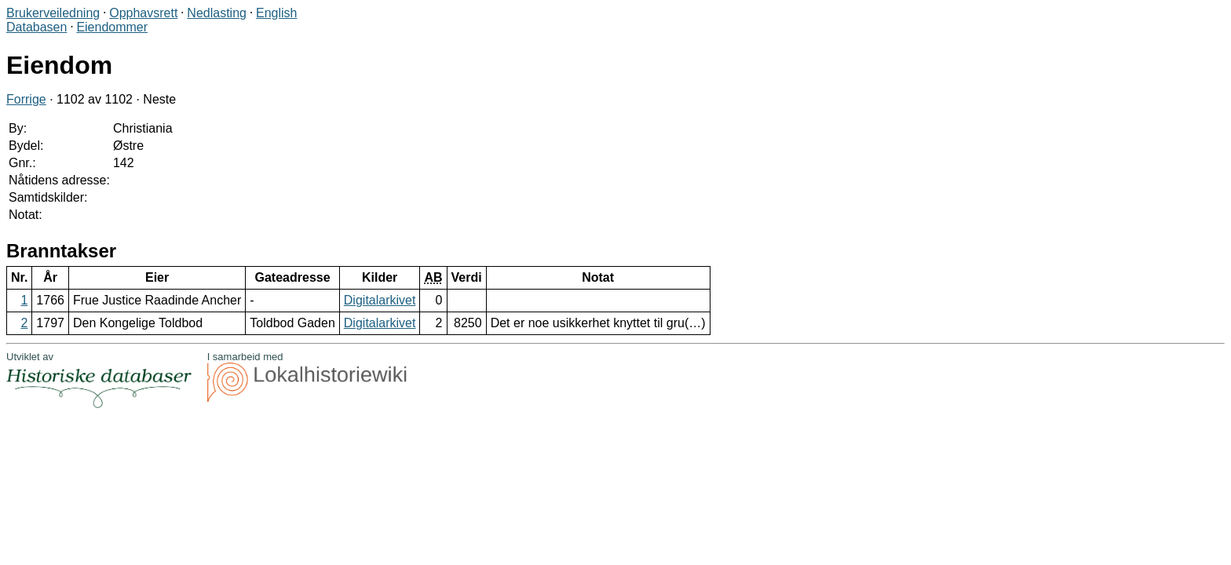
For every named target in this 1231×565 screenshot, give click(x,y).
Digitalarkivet (380, 300)
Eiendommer (112, 27)
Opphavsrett (143, 13)
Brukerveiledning (53, 13)
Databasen (36, 27)
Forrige (26, 99)
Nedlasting (217, 13)
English (276, 13)
